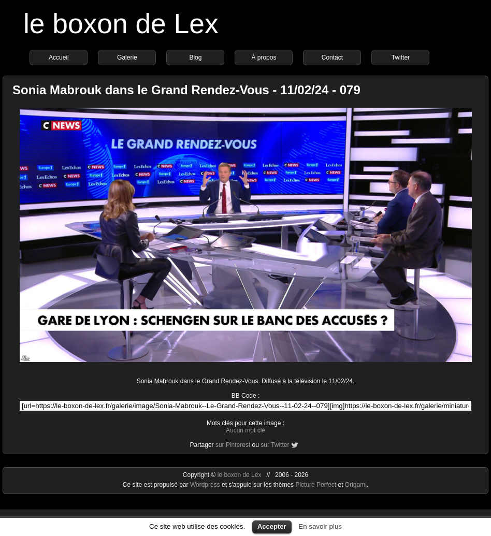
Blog (195, 57)
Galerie (127, 57)
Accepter (271, 526)
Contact (332, 57)
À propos (263, 57)
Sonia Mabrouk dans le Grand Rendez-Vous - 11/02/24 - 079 (186, 90)
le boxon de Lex (121, 23)
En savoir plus (320, 526)
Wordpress (206, 484)
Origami (356, 484)
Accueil (59, 57)
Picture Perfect (315, 484)
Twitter (401, 57)
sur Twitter (275, 444)
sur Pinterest (232, 444)
